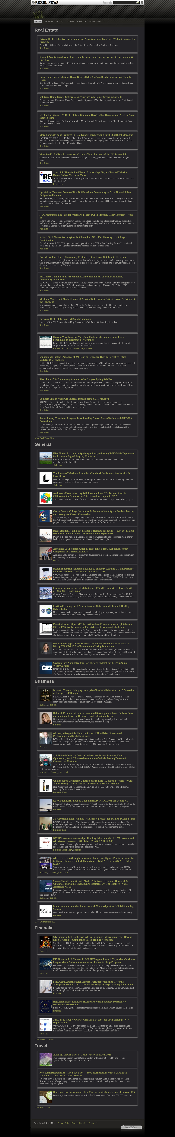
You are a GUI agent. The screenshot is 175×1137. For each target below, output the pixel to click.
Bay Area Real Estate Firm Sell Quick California (65, 319)
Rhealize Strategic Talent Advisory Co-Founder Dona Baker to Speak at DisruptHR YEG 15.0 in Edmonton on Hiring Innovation (91, 645)
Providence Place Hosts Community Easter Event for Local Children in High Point (83, 257)
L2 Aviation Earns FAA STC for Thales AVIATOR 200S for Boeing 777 (90, 800)
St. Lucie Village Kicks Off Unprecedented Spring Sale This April (74, 398)
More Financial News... (45, 1039)
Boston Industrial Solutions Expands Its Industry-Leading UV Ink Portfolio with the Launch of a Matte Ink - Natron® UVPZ (93, 570)
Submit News (95, 21)
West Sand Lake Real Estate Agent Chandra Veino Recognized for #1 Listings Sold (83, 154)
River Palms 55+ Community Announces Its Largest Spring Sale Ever (76, 379)
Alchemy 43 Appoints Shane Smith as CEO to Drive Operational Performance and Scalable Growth (87, 734)
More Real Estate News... (46, 438)
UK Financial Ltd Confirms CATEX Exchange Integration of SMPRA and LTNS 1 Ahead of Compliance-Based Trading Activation (92, 938)
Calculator (82, 21)
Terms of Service (79, 1123)
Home (38, 21)
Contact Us (93, 1123)
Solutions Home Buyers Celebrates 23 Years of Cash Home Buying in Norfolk (81, 97)
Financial (88, 348)
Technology (78, 348)
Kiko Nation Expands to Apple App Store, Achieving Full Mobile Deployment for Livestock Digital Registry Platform (94, 455)
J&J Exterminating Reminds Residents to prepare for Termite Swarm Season (94, 818)
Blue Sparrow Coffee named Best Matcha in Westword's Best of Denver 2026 (94, 1092)
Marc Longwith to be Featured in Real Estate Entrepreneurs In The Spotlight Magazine (86, 135)
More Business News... (45, 922)
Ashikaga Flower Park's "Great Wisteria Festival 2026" (83, 1054)
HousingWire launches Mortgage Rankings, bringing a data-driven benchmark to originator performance (88, 338)
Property (60, 21)
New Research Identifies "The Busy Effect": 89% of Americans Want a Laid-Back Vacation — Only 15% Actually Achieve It (83, 1074)
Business (57, 348)
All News (70, 21)
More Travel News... (44, 1107)
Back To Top (131, 1127)
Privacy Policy (64, 1123)
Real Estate (48, 21)
